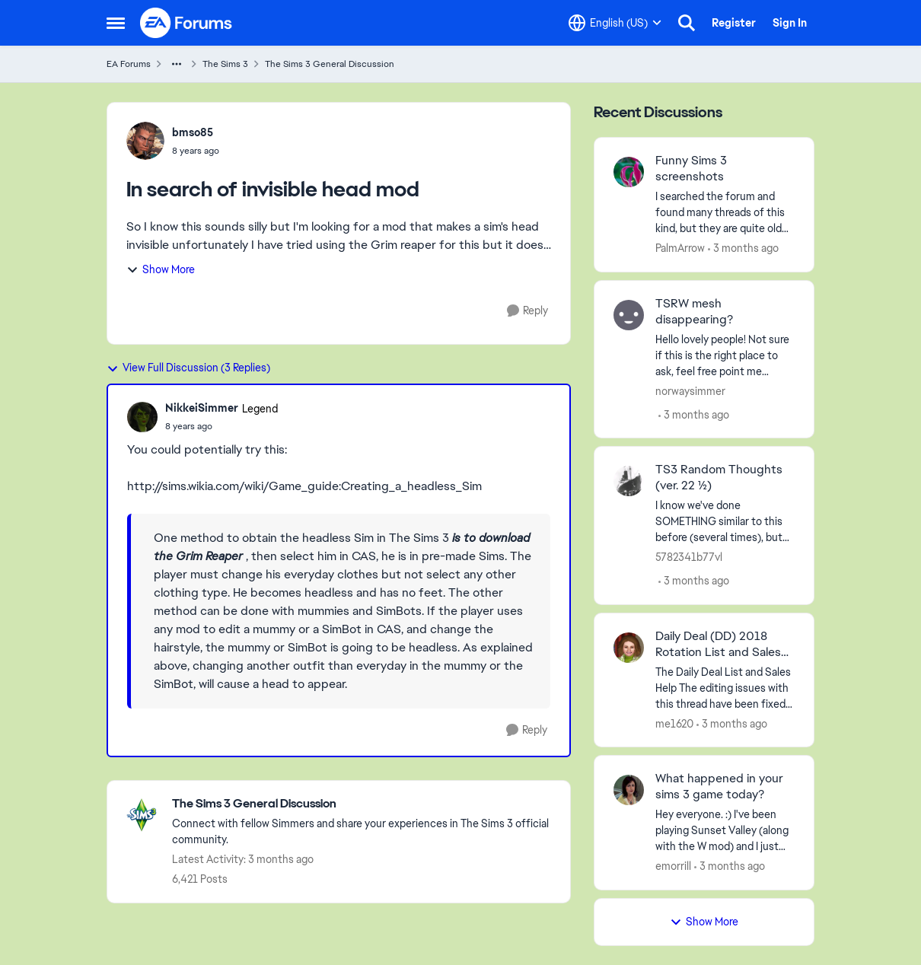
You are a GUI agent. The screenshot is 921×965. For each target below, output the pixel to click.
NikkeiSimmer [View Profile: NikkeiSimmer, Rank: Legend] (201, 408)
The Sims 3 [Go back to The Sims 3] (225, 64)
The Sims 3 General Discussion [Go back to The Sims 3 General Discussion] (329, 64)
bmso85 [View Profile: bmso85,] (192, 132)
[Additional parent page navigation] (176, 64)
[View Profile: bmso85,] (145, 141)
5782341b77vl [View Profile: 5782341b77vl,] (688, 557)
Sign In (790, 23)
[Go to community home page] (186, 23)
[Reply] (527, 311)
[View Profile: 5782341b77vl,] (628, 481)
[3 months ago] (743, 248)
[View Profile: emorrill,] (628, 790)
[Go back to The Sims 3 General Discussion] (363, 804)
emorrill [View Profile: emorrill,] (673, 866)
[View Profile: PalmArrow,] (628, 172)
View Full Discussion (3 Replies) (188, 367)
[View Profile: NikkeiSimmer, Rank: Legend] (142, 417)
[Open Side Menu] (115, 22)
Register (734, 23)
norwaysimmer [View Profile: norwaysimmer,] (690, 390)
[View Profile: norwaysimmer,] (628, 315)
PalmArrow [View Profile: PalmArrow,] (680, 248)
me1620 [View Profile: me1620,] (674, 723)
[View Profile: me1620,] (628, 647)
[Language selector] (615, 23)
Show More (160, 269)
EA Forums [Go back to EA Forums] (129, 64)
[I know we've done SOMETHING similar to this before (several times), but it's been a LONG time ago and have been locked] (725, 522)
